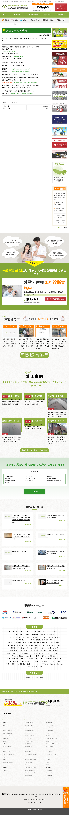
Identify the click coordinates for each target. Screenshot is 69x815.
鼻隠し (60, 661)
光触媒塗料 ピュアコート (51, 741)
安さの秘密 (5, 759)
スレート (30, 667)
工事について (18, 15)
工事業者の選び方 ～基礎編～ (31, 754)
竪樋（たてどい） (25, 664)
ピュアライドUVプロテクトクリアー (53, 743)
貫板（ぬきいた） (12, 659)
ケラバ (23, 659)
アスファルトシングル (57, 664)
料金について (33, 15)
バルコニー (35, 637)
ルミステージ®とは (49, 746)
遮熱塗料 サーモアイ (50, 730)
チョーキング (20, 632)
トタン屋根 (11, 645)
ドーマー (52, 661)
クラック (11, 632)
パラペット (36, 664)
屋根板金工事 (5, 738)
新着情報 (47, 764)
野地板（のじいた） (41, 648)
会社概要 (47, 762)
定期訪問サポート (28, 746)
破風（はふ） (54, 656)
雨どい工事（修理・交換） (8, 730)
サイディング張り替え (7, 746)
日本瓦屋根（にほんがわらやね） (51, 642)
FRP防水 (45, 664)
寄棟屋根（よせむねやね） (35, 659)
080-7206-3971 (43, 7)
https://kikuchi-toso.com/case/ (19, 69)
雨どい (14, 656)
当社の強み (48, 759)
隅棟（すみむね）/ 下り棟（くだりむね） (35, 661)
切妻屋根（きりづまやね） (54, 659)
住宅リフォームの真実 (29, 749)
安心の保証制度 (28, 743)
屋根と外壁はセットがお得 (30, 772)
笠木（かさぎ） (54, 648)
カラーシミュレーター (29, 733)
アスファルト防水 (54, 637)
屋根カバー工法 (36, 20)
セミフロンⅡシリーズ (50, 749)
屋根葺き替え (5, 725)
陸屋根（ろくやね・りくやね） (17, 642)
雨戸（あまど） (54, 650)
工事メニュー (5, 722)
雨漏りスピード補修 (29, 725)
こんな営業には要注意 (29, 757)
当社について (61, 15)
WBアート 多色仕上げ (50, 725)
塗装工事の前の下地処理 (29, 735)
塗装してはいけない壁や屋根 (30, 759)
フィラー (29, 632)
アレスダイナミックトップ (51, 754)
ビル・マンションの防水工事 (8, 754)
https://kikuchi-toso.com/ (10, 51)
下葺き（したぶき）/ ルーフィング (22, 648)
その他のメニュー (49, 775)
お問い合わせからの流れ (29, 730)
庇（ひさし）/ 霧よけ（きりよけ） (22, 650)
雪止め (60, 645)
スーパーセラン (49, 751)
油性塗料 (43, 634)
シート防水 (30, 640)
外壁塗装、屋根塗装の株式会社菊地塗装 (34, 809)
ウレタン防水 (20, 640)
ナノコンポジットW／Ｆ (50, 727)
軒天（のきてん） (41, 656)
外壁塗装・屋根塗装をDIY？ (30, 770)
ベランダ (44, 637)
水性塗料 (51, 634)
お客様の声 (5, 770)
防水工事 (25, 20)
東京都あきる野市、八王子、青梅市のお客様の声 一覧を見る (34, 355)
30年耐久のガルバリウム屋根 (30, 767)
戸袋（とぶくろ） (41, 650)
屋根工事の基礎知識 (29, 775)
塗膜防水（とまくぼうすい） (45, 640)
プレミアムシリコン (49, 735)
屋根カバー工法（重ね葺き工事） (9, 728)
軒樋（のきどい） (11, 664)
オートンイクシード (29, 738)
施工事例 (47, 15)
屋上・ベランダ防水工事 (7, 733)
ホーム (5, 15)
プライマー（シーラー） (42, 632)
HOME (4, 720)
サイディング (56, 632)
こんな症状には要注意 (29, 741)
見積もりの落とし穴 (29, 764)
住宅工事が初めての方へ (29, 722)
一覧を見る (62, 227)
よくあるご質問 (49, 770)
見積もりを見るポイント (29, 762)
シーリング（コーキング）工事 (20, 637)
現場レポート (5, 773)
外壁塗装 (6, 20)
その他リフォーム (6, 751)
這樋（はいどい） (26, 653)
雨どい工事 (62, 20)
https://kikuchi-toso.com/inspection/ (25, 82)
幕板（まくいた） (12, 653)
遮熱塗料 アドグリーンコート (51, 738)
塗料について (48, 720)
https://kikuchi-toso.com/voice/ (20, 71)
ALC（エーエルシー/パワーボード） (27, 634)
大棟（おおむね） (13, 661)
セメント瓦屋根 (34, 642)
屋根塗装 (15, 20)
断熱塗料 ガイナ (49, 722)
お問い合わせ (48, 767)
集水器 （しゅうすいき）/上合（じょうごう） (48, 653)
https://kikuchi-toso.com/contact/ (22, 93)
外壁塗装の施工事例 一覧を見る (34, 450)
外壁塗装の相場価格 (7, 765)
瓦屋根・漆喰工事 (50, 20)
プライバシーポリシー (50, 773)
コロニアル (38, 667)
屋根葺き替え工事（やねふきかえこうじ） (42, 645)
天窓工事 (4, 749)
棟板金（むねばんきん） (26, 656)
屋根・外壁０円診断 (29, 727)
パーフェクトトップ (49, 733)
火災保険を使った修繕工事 (8, 762)
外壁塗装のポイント (29, 751)
